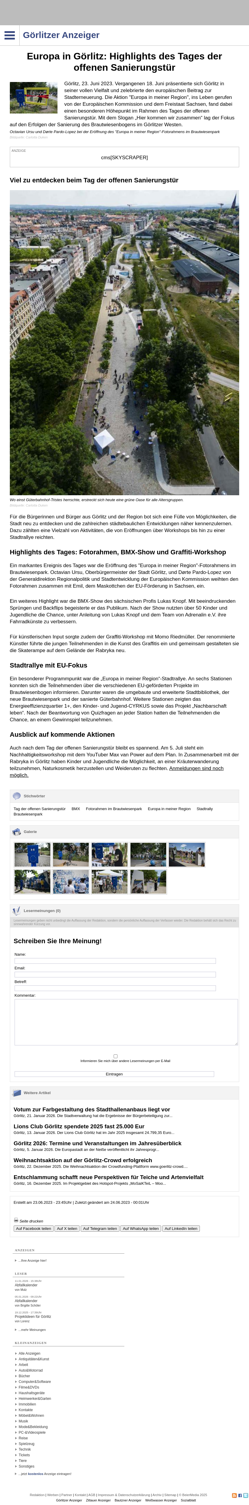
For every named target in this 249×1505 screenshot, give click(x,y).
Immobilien (27, 1404)
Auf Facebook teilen (33, 1228)
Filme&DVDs (29, 1387)
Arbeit (23, 1364)
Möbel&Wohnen (31, 1415)
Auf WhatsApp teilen (141, 1228)
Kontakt (80, 1495)
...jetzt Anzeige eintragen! (44, 1473)
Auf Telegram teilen (100, 1228)
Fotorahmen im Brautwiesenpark (114, 809)
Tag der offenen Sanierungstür (40, 809)
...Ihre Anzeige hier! (32, 1260)
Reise (23, 1438)
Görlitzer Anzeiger (69, 1500)
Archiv (157, 1495)
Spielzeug (27, 1443)
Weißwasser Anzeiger (161, 1500)
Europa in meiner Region (169, 809)
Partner (66, 1495)
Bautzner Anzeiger (128, 1500)
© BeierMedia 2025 (193, 1495)
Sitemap (170, 1495)
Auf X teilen (67, 1228)
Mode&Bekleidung (33, 1426)
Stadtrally (205, 809)
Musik (23, 1421)
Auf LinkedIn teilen (181, 1228)
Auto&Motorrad (31, 1370)
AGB (91, 1495)
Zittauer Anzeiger (98, 1500)
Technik (25, 1449)
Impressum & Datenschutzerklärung (124, 1495)
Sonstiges (27, 1466)
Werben (53, 1495)
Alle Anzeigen (30, 1353)
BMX (75, 809)
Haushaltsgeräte (32, 1393)
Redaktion (37, 1495)
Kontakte (26, 1409)
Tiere (23, 1460)
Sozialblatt (188, 1500)
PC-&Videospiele (32, 1432)
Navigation (19, 27)
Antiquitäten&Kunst (34, 1359)
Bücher (24, 1376)
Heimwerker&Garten (35, 1398)
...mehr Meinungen (32, 1329)
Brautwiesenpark (28, 814)
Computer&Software (35, 1381)
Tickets (24, 1455)
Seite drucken (28, 1221)
